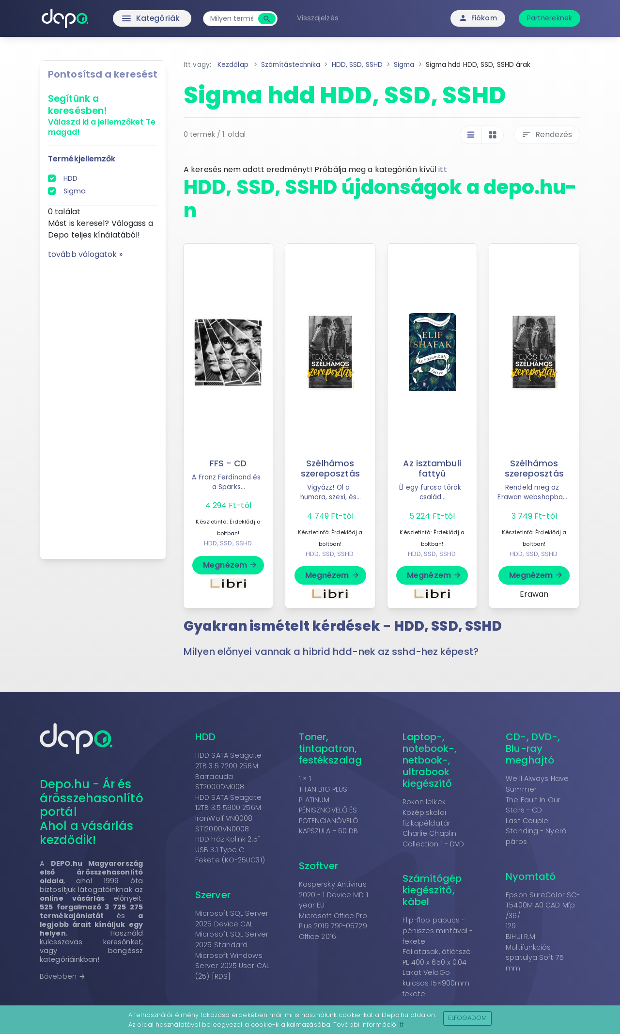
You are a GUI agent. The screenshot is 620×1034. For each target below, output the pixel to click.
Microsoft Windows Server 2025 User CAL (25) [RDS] (232, 966)
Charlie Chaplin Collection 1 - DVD (434, 838)
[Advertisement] (103, 405)
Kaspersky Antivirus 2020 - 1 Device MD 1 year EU (333, 894)
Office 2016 (317, 936)
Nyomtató (531, 876)
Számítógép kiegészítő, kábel (432, 890)
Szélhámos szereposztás (330, 468)
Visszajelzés (319, 18)
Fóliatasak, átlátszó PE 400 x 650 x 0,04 (437, 957)
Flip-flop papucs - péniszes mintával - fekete (438, 930)
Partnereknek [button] (549, 18)
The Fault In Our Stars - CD (533, 805)
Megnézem (230, 565)
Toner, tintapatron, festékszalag (330, 748)
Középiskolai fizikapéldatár (426, 818)
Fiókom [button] (478, 18)
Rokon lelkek (424, 802)
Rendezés (547, 134)
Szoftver (319, 866)
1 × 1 (305, 778)
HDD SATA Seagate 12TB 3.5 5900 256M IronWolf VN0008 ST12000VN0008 (228, 813)
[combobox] (233, 18)
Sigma (74, 191)
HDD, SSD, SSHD (228, 543)
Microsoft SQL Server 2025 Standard (231, 939)
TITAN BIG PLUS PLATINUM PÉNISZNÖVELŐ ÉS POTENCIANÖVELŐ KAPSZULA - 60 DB (328, 810)
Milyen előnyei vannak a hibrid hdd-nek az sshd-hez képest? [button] (331, 651)
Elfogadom (467, 1017)
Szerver (213, 895)
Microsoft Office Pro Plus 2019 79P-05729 (333, 921)
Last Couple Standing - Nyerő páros (536, 831)
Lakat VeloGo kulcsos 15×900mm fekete (436, 983)
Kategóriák (131, 18)
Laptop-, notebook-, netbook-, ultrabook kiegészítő (430, 760)
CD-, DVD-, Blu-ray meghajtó (533, 748)
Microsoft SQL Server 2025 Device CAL (231, 918)
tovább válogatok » (85, 254)
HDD (70, 178)
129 (511, 926)
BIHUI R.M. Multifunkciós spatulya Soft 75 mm (535, 952)
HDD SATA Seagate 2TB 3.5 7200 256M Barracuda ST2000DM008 (228, 771)
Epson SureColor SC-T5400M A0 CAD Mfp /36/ (543, 905)
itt (442, 169)
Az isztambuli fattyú (432, 468)
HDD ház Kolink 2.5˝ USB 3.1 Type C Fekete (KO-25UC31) (230, 849)
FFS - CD (228, 463)
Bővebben (63, 976)
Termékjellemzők (82, 158)
